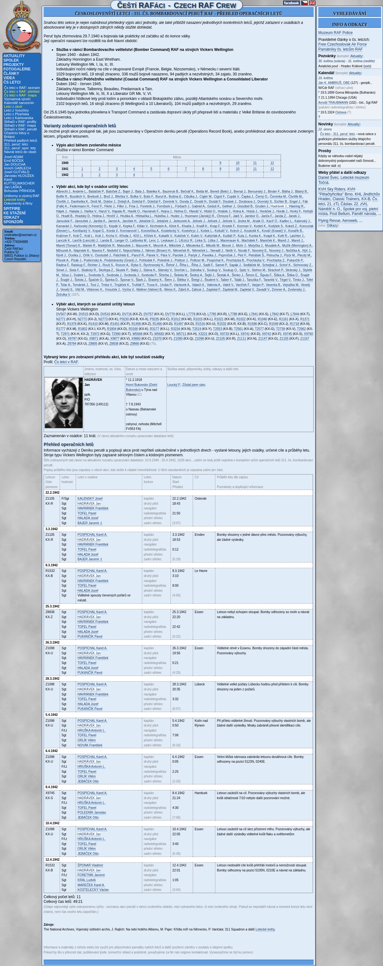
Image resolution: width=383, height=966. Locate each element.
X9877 (114, 338)
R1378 (71, 324)
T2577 (259, 329)
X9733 (224, 334)
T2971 (65, 334)
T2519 (196, 329)
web (367, 66)
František (93, 508)
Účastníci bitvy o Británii (16, 135)
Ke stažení (14, 213)
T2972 (94, 334)
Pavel (87, 513)
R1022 (240, 319)
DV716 (127, 314)
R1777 (60, 329)
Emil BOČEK (14, 160)
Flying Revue (329, 220)
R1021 (219, 319)
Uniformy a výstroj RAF (22, 196)
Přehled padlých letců (20, 140)
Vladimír (90, 865)
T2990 (116, 334)
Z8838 (114, 343)
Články (11, 73)
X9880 (136, 338)
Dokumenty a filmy (18, 203)
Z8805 (93, 343)
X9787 (72, 338)
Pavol (90, 636)
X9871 (93, 338)
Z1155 (283, 338)
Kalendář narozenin (19, 103)
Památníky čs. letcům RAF (340, 49)
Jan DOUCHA (14, 164)
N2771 (60, 319)
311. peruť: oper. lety (20, 148)
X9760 (308, 334)
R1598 (252, 324)
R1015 (197, 319)
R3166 (133, 329)
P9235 (154, 319)
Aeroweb (349, 220)
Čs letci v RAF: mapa (20, 95)
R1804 (111, 329)
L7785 (212, 314)
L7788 (233, 314)
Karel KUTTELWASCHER (19, 181)
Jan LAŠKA (13, 187)
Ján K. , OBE (334, 83)
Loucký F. (174, 385)
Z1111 (241, 338)
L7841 (253, 314)
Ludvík (87, 880)
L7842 (274, 314)
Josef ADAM (13, 157)
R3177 (154, 329)
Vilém (87, 740)
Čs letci (12, 82)
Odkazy (11, 217)
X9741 (245, 334)
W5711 (181, 334)
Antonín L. (91, 730)
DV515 (84, 314)
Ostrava (340, 112)
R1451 (114, 324)
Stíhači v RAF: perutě (20, 129)
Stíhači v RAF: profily (20, 121)
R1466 (157, 324)
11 (254, 163)
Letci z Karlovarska (18, 118)
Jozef (88, 518)
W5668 (137, 334)
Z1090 (178, 338)
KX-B (365, 199)
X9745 (287, 334)
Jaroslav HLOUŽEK (19, 176)
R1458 (136, 324)
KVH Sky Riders (331, 189)
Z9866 (134, 343)
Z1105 (220, 338)
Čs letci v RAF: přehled (21, 91)
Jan (89, 503)
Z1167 (304, 338)
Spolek (11, 60)
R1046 (262, 319)
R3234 (175, 329)
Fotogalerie (16, 69)
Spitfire (11, 208)
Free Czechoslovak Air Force (342, 44)
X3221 (203, 334)
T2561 (238, 329)
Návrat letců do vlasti (20, 152)
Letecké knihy (14, 199)
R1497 (178, 324)
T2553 (217, 329)
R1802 (82, 329)
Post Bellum (340, 213)
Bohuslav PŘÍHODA (19, 191)
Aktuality (14, 56)
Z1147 (262, 338)
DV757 (148, 314)
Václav (93, 890)
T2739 (280, 329)
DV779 (170, 314)
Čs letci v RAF (66, 362)
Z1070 (157, 338)
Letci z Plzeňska (16, 114)
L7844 (294, 314)
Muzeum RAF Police (335, 32)
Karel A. (92, 534)
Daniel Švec (328, 177)
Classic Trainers (345, 199)
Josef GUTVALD (17, 172)
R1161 (283, 319)
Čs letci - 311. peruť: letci (337, 134)
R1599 (273, 324)
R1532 (221, 324)
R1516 (200, 324)
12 (272, 163)
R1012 (175, 319)
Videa (9, 78)
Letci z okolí (13, 106)
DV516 (105, 314)
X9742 (266, 334)
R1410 (93, 324)
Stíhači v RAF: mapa (20, 125)
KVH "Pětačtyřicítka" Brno (336, 191)
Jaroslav (92, 812)
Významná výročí (17, 99)
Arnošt (333, 102)
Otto (88, 781)
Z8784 (71, 343)
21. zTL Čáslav (339, 204)
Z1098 (199, 338)
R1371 (305, 319)
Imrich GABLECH (17, 168)
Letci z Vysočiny (16, 110)
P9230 (124, 319)
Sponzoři (13, 222)
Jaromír (91, 875)
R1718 (294, 324)
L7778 (190, 314)
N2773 (103, 319)
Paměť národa (364, 213)
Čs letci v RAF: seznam (22, 88)
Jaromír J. (90, 523)
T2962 (301, 329)
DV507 (61, 314)
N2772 (82, 319)
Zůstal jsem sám (193, 385)
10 (237, 163)
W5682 (159, 334)
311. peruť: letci (16, 144)
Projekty (13, 65)
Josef (90, 498)
